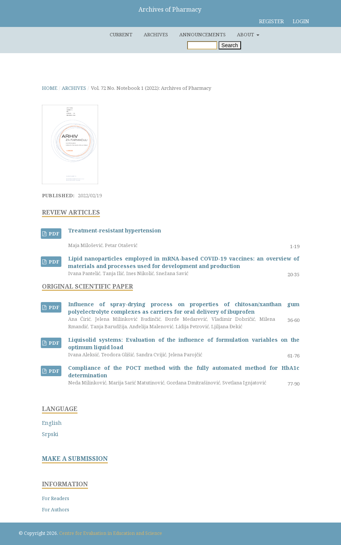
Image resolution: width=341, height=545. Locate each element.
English (52, 422)
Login (301, 21)
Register (271, 21)
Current (121, 34)
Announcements (202, 34)
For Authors (55, 509)
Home (49, 88)
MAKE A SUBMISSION (75, 459)
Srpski (50, 434)
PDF (54, 233)
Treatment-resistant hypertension (114, 230)
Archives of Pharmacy (169, 9)
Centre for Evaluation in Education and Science (110, 533)
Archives (156, 34)
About (246, 34)
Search (230, 45)
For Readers (55, 498)
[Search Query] (202, 45)
